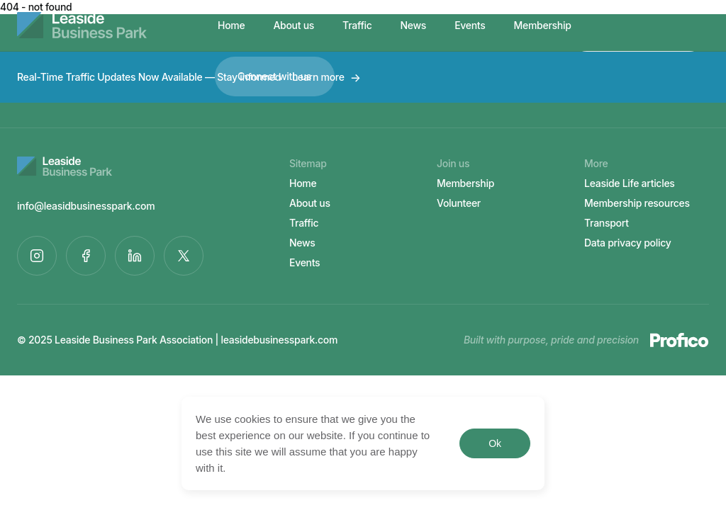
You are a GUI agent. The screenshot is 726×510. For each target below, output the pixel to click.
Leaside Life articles (629, 183)
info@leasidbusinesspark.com (86, 206)
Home (231, 25)
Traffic (357, 25)
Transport (606, 223)
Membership (542, 25)
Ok (494, 443)
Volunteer (459, 203)
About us (293, 25)
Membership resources (637, 203)
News (414, 25)
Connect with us (274, 76)
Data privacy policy (627, 243)
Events (469, 25)
